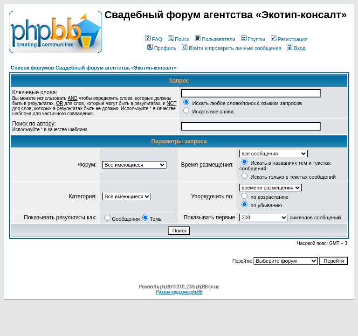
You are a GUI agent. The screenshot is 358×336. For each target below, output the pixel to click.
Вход (296, 48)
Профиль (162, 48)
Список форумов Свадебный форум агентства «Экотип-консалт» (94, 67)
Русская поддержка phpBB (179, 291)
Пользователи (215, 39)
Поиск (178, 39)
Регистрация (289, 39)
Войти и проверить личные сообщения (231, 48)
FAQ (153, 39)
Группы (253, 39)
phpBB (166, 286)
